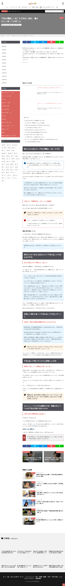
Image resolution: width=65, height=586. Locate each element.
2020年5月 (4, 56)
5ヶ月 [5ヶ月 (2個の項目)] (17, 164)
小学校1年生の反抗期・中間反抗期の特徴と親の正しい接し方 (50, 511)
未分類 (4, 119)
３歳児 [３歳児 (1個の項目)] (4, 161)
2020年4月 (4, 59)
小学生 (40, 7)
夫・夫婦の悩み (6, 109)
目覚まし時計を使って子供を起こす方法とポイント (35, 130)
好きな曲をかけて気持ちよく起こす (33, 127)
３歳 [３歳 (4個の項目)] (18, 158)
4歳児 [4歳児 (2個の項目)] (12, 164)
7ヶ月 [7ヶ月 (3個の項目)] (4, 169)
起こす (19, 24)
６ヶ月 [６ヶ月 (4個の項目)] (12, 167)
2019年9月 (4, 82)
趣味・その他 (5, 129)
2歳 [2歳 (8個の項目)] (17, 156)
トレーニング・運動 (7, 96)
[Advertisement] (43, 72)
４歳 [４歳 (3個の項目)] (8, 164)
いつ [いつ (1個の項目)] (3, 180)
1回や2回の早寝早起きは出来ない (33, 142)
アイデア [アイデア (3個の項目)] (13, 172)
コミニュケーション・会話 (15, 7)
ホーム (7, 7)
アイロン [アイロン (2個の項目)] (10, 175)
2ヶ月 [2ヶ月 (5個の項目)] (16, 153)
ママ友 (4, 99)
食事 (15, 11)
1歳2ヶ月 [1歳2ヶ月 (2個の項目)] (10, 153)
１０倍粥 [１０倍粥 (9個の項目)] (4, 147)
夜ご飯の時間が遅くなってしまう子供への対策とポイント (49, 520)
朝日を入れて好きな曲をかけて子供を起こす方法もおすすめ (37, 125)
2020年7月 (4, 49)
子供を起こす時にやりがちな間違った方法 (33, 134)
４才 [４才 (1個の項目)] (3, 164)
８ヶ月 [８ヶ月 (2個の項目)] (13, 169)
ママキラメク (36, 581)
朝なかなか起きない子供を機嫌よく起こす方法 (34, 120)
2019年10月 (4, 79)
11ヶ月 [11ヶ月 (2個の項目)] (14, 147)
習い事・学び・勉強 (7, 122)
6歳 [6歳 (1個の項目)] (17, 167)
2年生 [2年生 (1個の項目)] (9, 156)
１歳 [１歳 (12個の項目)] (13, 150)
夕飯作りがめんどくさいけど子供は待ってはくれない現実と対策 (8, 566)
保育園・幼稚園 (35, 7)
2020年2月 (4, 66)
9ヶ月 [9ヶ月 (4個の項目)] (18, 169)
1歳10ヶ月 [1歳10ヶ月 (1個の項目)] (5, 153)
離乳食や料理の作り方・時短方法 (9, 135)
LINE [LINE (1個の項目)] (4, 172)
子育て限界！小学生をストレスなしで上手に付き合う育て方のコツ (49, 493)
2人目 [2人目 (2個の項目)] (4, 156)
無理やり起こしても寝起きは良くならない (34, 137)
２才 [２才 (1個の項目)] (13, 156)
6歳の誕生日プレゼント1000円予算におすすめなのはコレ (40, 566)
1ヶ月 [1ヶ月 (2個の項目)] (4, 150)
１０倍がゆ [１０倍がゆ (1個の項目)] (15, 145)
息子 (19, 11)
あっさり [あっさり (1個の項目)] (16, 175)
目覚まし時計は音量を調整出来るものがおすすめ (36, 132)
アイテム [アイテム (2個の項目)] (4, 175)
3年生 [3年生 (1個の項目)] (14, 158)
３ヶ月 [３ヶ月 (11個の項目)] (9, 158)
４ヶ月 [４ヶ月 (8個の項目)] (9, 161)
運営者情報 (38, 578)
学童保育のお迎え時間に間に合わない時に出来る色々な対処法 (56, 552)
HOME (3, 35)
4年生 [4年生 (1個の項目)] (14, 161)
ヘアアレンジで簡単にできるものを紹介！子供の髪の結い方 (49, 484)
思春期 (9, 11)
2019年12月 (4, 72)
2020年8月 (4, 46)
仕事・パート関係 (6, 102)
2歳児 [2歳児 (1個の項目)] (4, 158)
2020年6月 (4, 53)
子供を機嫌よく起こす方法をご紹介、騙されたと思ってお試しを (22, 35)
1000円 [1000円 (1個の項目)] (4, 145)
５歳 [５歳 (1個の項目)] (8, 167)
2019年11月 (4, 76)
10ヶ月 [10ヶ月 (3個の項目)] (9, 145)
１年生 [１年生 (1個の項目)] (9, 150)
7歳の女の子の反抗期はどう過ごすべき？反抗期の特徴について (40, 552)
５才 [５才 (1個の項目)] (3, 167)
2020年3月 (4, 62)
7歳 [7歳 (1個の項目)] (8, 169)
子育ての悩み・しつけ (26, 7)
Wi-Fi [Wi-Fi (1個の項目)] (8, 172)
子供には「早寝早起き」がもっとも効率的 (34, 123)
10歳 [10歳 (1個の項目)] (9, 147)
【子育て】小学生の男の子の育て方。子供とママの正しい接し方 (49, 502)
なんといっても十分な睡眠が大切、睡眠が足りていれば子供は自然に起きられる (41, 139)
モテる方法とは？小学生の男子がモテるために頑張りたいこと (24, 552)
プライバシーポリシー (29, 578)
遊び (57, 7)
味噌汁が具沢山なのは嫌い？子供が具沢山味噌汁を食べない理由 (49, 475)
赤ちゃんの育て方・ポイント (49, 7)
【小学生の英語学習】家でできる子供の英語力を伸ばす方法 (8, 552)
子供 (17, 24)
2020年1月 (4, 69)
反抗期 (12, 11)
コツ (15, 24)
